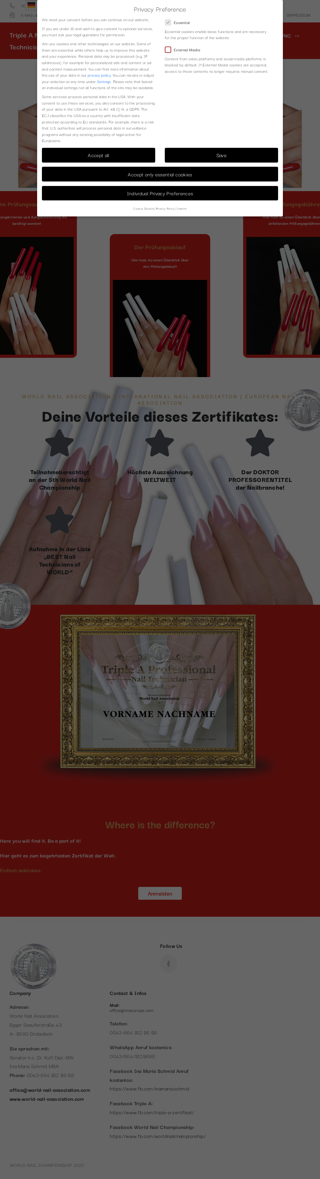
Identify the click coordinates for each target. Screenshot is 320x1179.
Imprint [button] (182, 208)
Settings (104, 81)
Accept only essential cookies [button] (160, 174)
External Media (184, 49)
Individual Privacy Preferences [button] (160, 193)
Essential (179, 22)
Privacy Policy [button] (165, 208)
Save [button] (221, 155)
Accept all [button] (98, 155)
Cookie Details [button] (143, 208)
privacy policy (99, 75)
